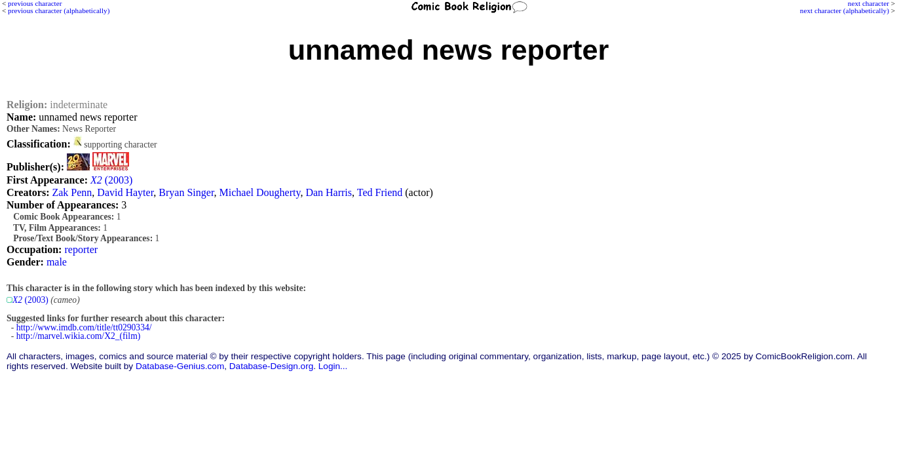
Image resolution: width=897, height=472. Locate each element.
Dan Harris (328, 192)
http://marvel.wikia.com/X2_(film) (78, 336)
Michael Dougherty (260, 192)
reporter (81, 249)
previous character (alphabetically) (58, 10)
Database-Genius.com (180, 366)
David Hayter (125, 192)
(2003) (111, 180)
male (57, 261)
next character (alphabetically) (844, 10)
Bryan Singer (186, 192)
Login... (333, 366)
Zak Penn (72, 192)
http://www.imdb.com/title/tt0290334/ (84, 327)
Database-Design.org (271, 366)
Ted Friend (380, 192)
